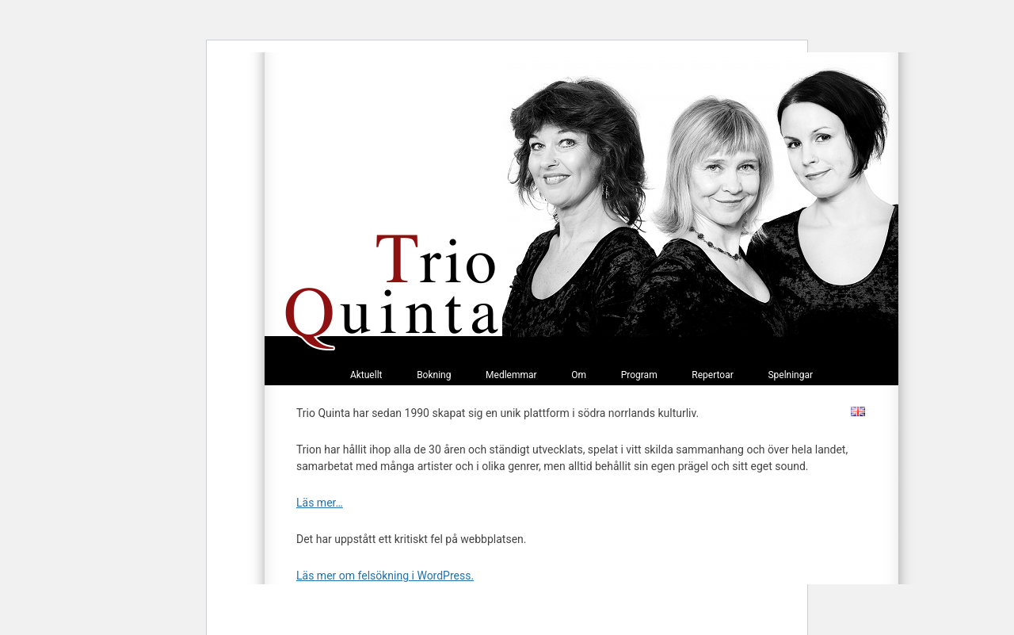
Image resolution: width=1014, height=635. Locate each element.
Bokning (434, 375)
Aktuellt (366, 375)
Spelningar (790, 375)
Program (639, 375)
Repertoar (712, 375)
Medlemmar (511, 375)
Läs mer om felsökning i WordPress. (385, 575)
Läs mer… (319, 502)
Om (578, 375)
